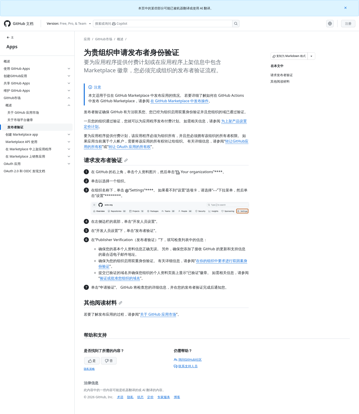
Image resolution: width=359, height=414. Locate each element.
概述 (120, 39)
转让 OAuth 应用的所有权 (130, 146)
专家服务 (163, 397)
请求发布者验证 (106, 160)
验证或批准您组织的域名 (120, 278)
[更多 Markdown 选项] (311, 56)
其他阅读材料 (103, 302)
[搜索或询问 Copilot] (166, 23)
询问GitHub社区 (188, 359)
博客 (177, 397)
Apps (11, 46)
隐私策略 (89, 369)
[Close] (346, 7)
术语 (120, 397)
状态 (140, 397)
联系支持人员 (186, 366)
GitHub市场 (103, 39)
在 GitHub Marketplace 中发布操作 (179, 100)
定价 (150, 397)
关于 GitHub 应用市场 (158, 314)
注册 (348, 23)
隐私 (130, 397)
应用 (87, 39)
